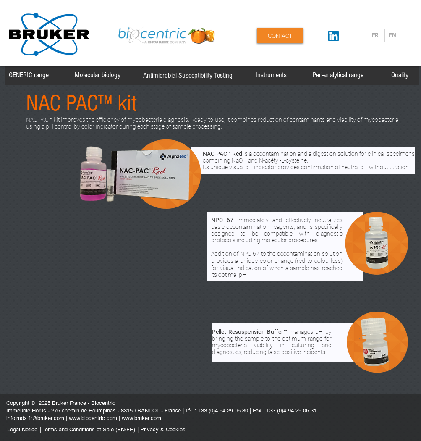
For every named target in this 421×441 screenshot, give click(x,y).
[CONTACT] (280, 35)
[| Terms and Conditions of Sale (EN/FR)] (87, 430)
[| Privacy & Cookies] (185, 430)
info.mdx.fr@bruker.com (35, 418)
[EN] (392, 36)
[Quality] (400, 75)
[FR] (375, 36)
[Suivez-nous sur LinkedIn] (333, 36)
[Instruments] (271, 75)
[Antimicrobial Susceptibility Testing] (188, 75)
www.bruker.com (141, 418)
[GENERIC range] (28, 75)
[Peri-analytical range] (338, 75)
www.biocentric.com (93, 418)
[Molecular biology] (97, 75)
